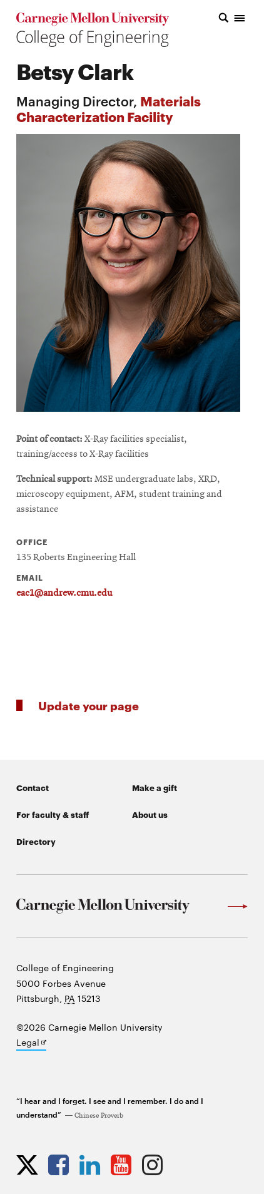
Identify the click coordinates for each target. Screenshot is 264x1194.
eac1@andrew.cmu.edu (64, 593)
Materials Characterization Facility (108, 108)
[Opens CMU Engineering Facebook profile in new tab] (62, 1164)
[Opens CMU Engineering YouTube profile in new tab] (124, 1164)
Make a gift (154, 787)
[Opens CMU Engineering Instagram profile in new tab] (155, 1164)
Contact (32, 787)
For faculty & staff (52, 814)
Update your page (88, 705)
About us (150, 814)
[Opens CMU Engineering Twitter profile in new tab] (30, 1164)
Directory (36, 841)
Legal (31, 1043)
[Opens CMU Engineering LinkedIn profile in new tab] (93, 1164)
